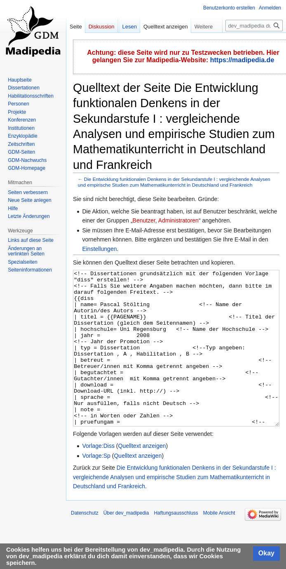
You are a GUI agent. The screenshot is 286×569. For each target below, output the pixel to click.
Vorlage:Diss (98, 476)
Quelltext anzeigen (142, 476)
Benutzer (144, 220)
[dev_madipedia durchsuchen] (254, 25)
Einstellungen (99, 249)
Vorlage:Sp (96, 486)
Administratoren (178, 220)
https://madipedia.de (242, 59)
